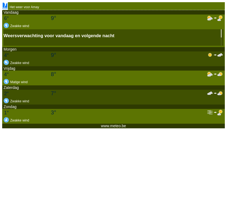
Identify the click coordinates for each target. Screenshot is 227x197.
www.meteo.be (113, 126)
